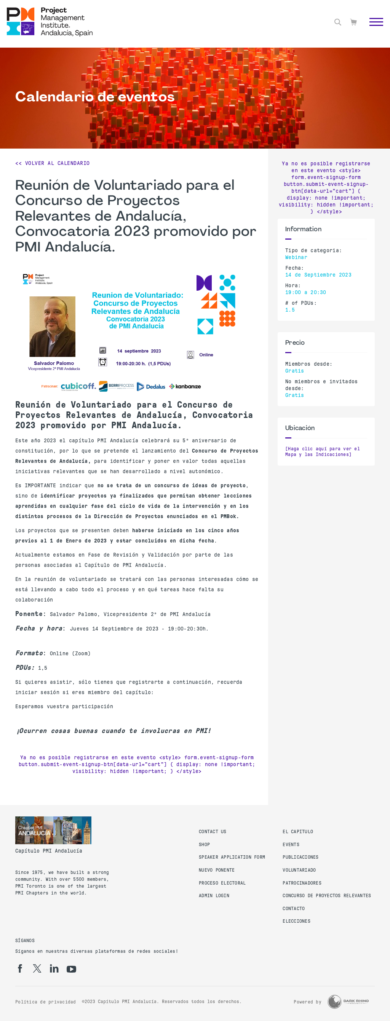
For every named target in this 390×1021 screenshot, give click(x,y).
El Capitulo (298, 831)
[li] (54, 968)
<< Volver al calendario (52, 163)
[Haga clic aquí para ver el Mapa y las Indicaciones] (322, 452)
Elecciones (296, 921)
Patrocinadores (302, 883)
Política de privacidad (45, 1002)
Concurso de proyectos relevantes (327, 895)
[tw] (37, 968)
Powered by (307, 1002)
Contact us (213, 831)
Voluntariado (299, 870)
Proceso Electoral (222, 883)
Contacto (294, 908)
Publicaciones (300, 857)
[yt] (71, 969)
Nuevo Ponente (217, 870)
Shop (204, 844)
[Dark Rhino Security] (348, 1002)
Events (291, 844)
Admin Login (214, 895)
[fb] (20, 968)
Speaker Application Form (232, 857)
